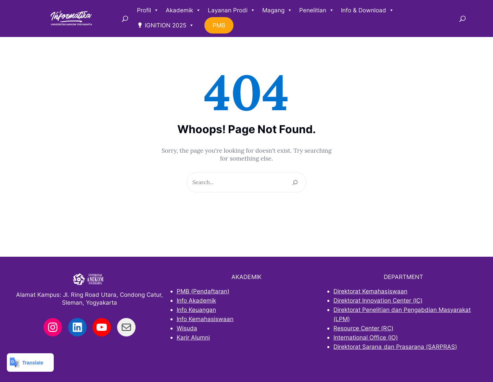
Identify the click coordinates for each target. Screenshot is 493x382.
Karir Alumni (193, 337)
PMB (219, 25)
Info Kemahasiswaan (205, 318)
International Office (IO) (365, 337)
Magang (277, 10)
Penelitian (316, 10)
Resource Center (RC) (363, 328)
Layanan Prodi (231, 10)
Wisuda (187, 328)
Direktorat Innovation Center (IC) (377, 300)
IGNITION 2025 (169, 25)
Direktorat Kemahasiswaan (370, 291)
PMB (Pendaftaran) (203, 291)
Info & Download (367, 10)
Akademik (183, 10)
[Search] (295, 182)
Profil (148, 10)
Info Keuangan (196, 309)
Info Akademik (196, 300)
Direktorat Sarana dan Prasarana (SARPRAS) (395, 346)
